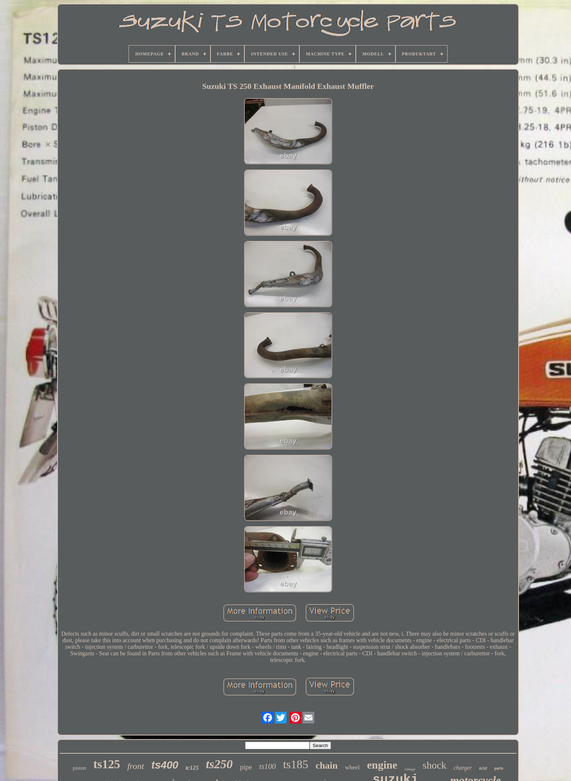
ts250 (219, 764)
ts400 (164, 765)
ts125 (106, 764)
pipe (246, 767)
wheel (352, 767)
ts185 (295, 764)
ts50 (483, 768)
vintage (410, 769)
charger (463, 768)
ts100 (267, 766)
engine (382, 765)
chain (326, 765)
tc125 (192, 768)
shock (434, 765)
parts (499, 768)
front (135, 766)
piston (79, 768)
